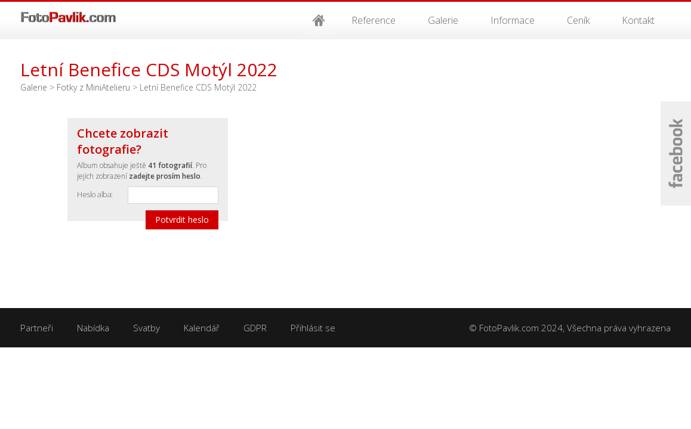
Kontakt (638, 20)
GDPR (255, 328)
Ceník (578, 20)
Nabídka (93, 328)
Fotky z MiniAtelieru (93, 87)
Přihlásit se (313, 328)
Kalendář (202, 328)
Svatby (146, 328)
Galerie (443, 20)
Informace (513, 20)
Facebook (676, 153)
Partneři (36, 328)
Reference (373, 20)
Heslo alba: (95, 194)
